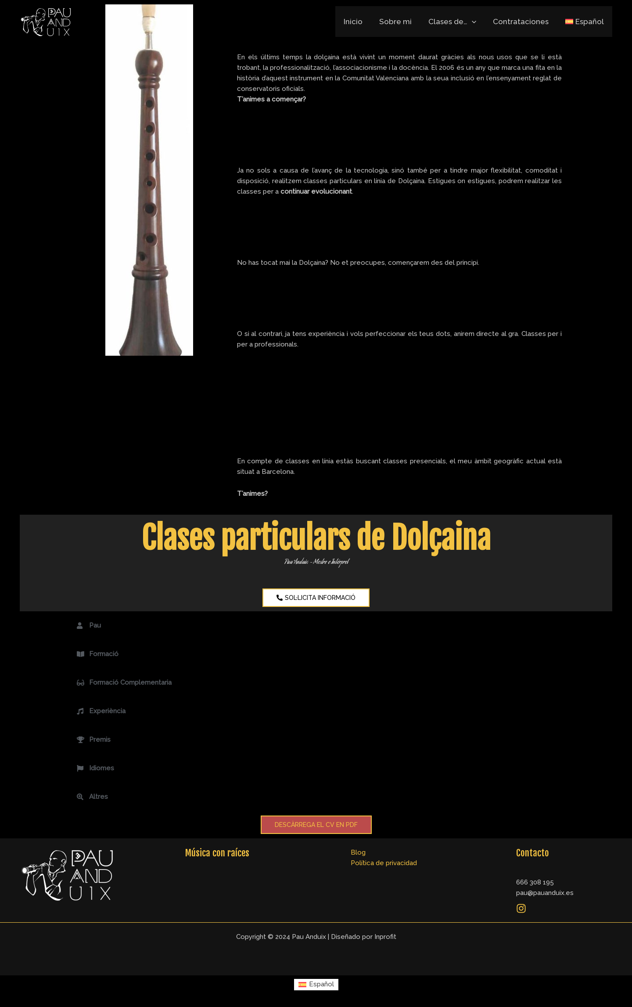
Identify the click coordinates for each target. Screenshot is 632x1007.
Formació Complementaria (130, 682)
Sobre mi (401, 21)
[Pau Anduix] (46, 22)
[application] (476, 21)
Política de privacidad (384, 863)
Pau (95, 625)
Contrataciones (523, 21)
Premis (100, 740)
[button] (316, 625)
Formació (103, 654)
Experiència (107, 711)
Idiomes (101, 768)
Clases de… (457, 21)
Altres (98, 797)
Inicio (361, 21)
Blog (358, 852)
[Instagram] (521, 908)
